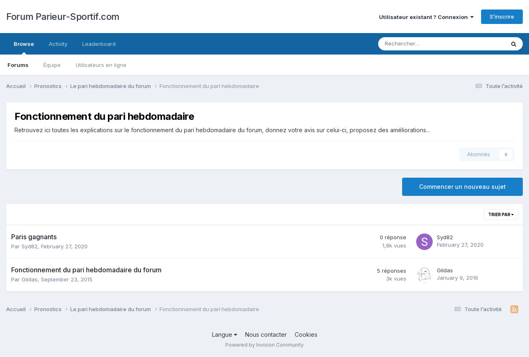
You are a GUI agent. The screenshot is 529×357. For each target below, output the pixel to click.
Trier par (501, 214)
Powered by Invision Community (264, 345)
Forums (18, 65)
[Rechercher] (419, 43)
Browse (24, 47)
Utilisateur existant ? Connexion (426, 17)
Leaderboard (99, 43)
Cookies (306, 334)
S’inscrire (502, 16)
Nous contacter (266, 334)
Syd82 (29, 246)
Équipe (52, 65)
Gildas (29, 279)
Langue (224, 334)
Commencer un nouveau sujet (462, 186)
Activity (58, 43)
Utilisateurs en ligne (101, 65)
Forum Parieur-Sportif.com (62, 16)
